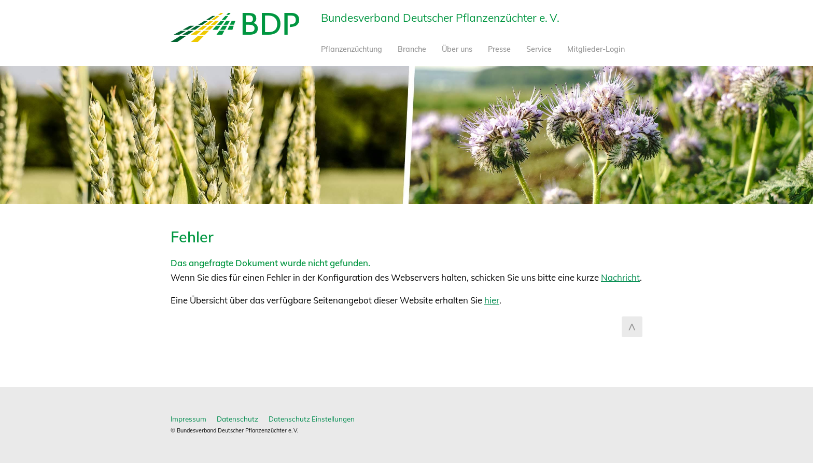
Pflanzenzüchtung (351, 49)
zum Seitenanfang (632, 326)
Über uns (457, 49)
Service (539, 49)
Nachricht (620, 277)
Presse (499, 49)
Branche (412, 49)
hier (491, 300)
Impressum (188, 418)
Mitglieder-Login (596, 49)
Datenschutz (237, 418)
